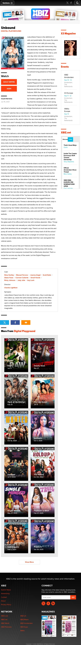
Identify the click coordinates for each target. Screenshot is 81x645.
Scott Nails (47, 275)
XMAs (22, 630)
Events (65, 67)
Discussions (65, 139)
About (3, 601)
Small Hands (35, 277)
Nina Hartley (9, 275)
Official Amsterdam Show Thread (70, 170)
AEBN (9, 88)
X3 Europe (68, 93)
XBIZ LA (23, 616)
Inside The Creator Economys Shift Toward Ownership (70, 156)
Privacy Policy (6, 604)
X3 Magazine (68, 33)
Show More (29, 562)
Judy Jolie (21, 280)
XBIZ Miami (24, 619)
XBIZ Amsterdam (69, 76)
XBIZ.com (4, 616)
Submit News (6, 590)
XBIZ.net (66, 132)
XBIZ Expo (24, 627)
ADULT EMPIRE (9, 82)
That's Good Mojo (70, 145)
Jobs (70, 139)
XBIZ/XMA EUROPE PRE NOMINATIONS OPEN (69, 183)
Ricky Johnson (9, 280)
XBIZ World (5, 623)
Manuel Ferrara (22, 275)
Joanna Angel (35, 275)
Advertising (5, 593)
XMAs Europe (67, 110)
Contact (4, 597)
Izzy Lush (30, 280)
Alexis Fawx (8, 277)
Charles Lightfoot (10, 287)
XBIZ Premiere (6, 627)
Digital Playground (11, 31)
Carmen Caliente (22, 277)
